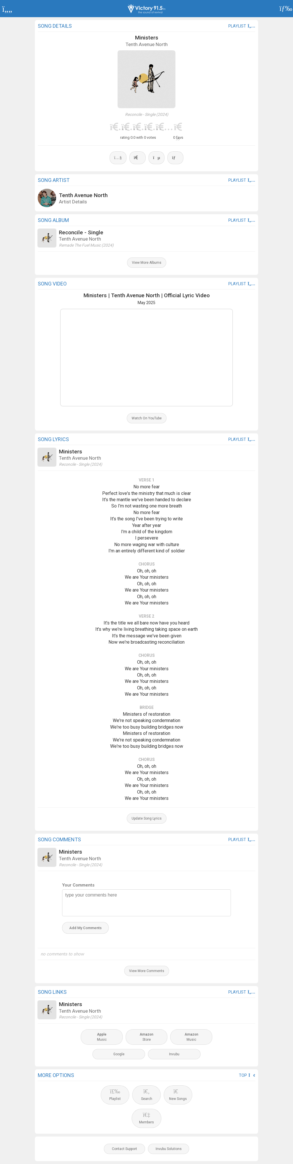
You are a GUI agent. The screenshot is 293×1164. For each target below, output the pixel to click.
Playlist (115, 1094)
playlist (241, 26)
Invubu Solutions (169, 1149)
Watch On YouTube (147, 418)
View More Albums (146, 263)
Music (102, 1037)
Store (146, 1037)
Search (146, 1094)
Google (118, 1054)
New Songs (178, 1094)
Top (247, 1075)
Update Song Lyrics (147, 818)
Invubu (174, 1054)
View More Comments (146, 971)
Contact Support (124, 1149)
